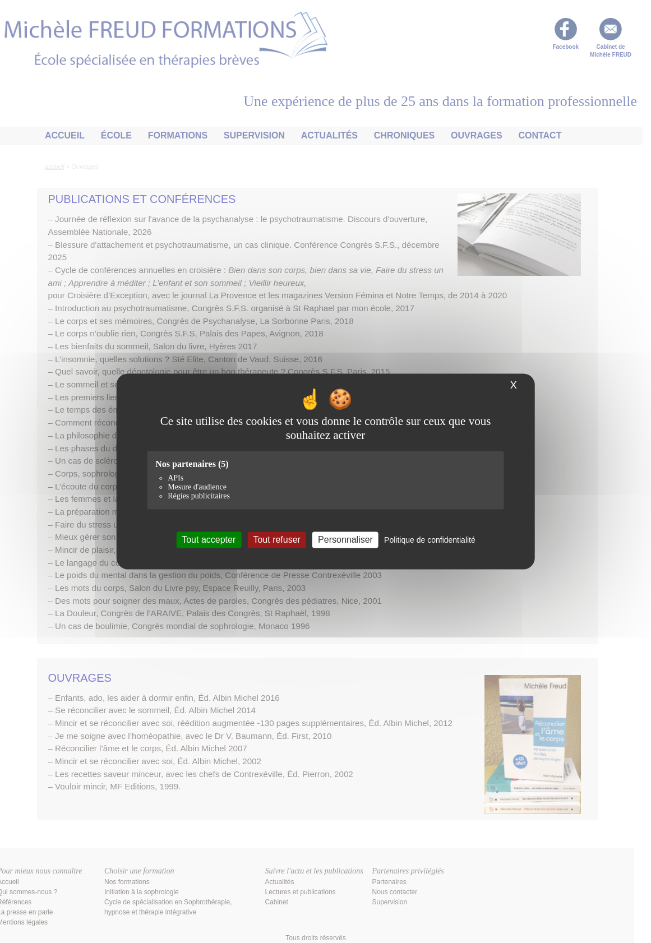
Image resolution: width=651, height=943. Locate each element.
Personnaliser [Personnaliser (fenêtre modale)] (345, 539)
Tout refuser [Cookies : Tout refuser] (276, 539)
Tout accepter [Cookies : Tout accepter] (209, 539)
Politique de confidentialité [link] (429, 539)
